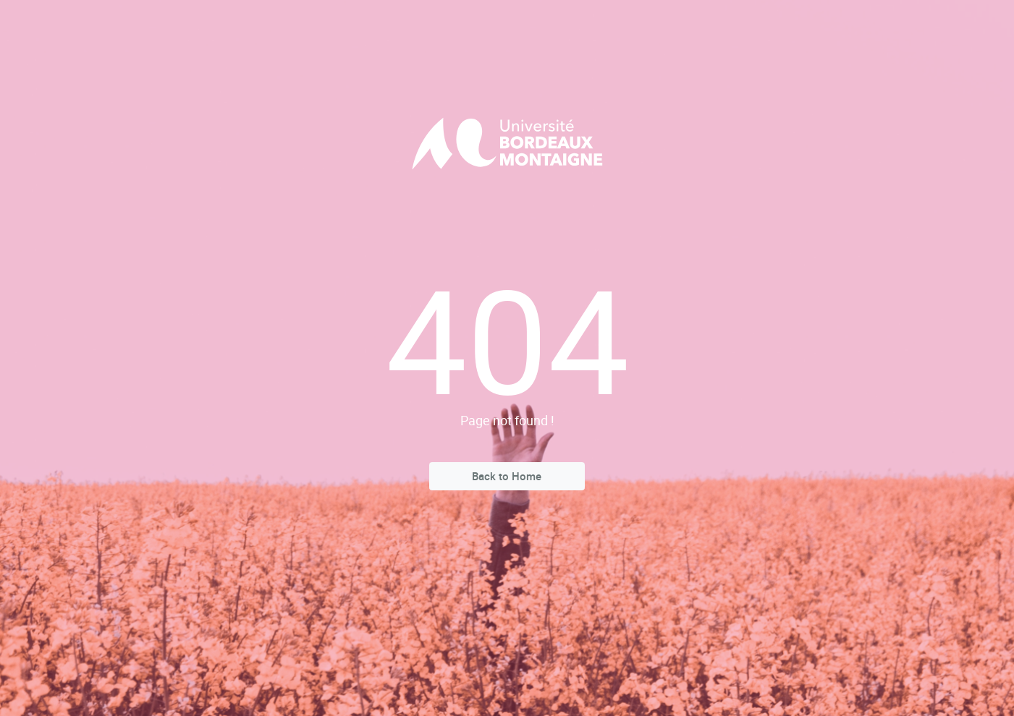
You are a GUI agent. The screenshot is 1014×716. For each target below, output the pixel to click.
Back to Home (506, 476)
